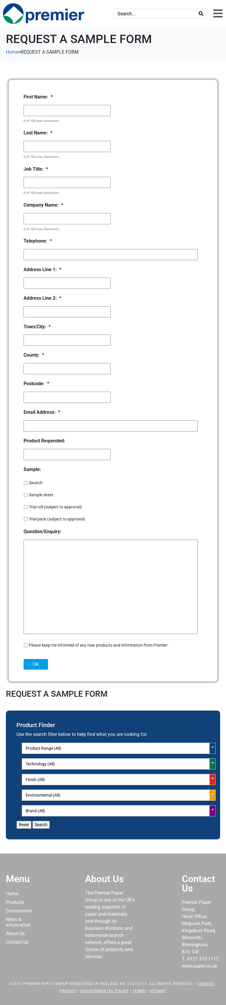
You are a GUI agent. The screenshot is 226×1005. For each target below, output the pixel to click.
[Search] (201, 13)
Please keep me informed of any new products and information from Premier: (98, 645)
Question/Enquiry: (43, 531)
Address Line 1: (42, 269)
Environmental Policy (104, 991)
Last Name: (38, 133)
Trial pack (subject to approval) (57, 519)
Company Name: (43, 205)
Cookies (205, 984)
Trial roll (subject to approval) (55, 507)
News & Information (18, 922)
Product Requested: (44, 441)
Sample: (32, 469)
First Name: (38, 97)
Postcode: (36, 383)
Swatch (36, 482)
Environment (19, 911)
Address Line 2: (42, 298)
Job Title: (36, 169)
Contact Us (17, 942)
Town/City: (37, 326)
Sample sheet (41, 494)
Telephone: (38, 241)
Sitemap (157, 991)
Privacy (68, 991)
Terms (138, 991)
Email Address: (42, 412)
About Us (15, 933)
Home (12, 894)
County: (34, 355)
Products (15, 902)
